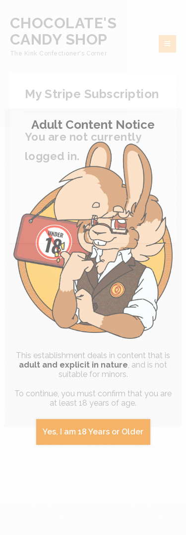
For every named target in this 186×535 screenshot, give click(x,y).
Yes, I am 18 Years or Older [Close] (93, 431)
